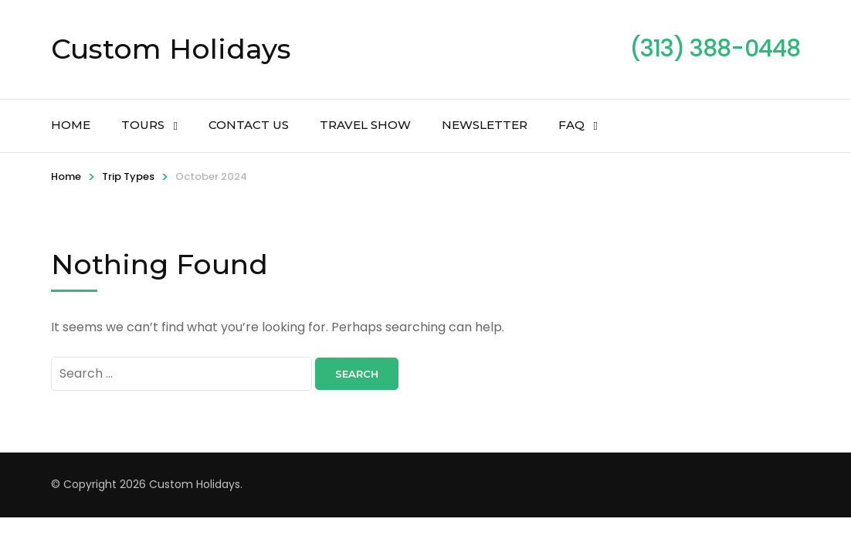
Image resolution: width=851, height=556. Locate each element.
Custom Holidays (171, 49)
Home (70, 124)
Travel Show (365, 124)
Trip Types (128, 176)
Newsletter (484, 124)
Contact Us (249, 124)
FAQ (571, 124)
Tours (142, 124)
